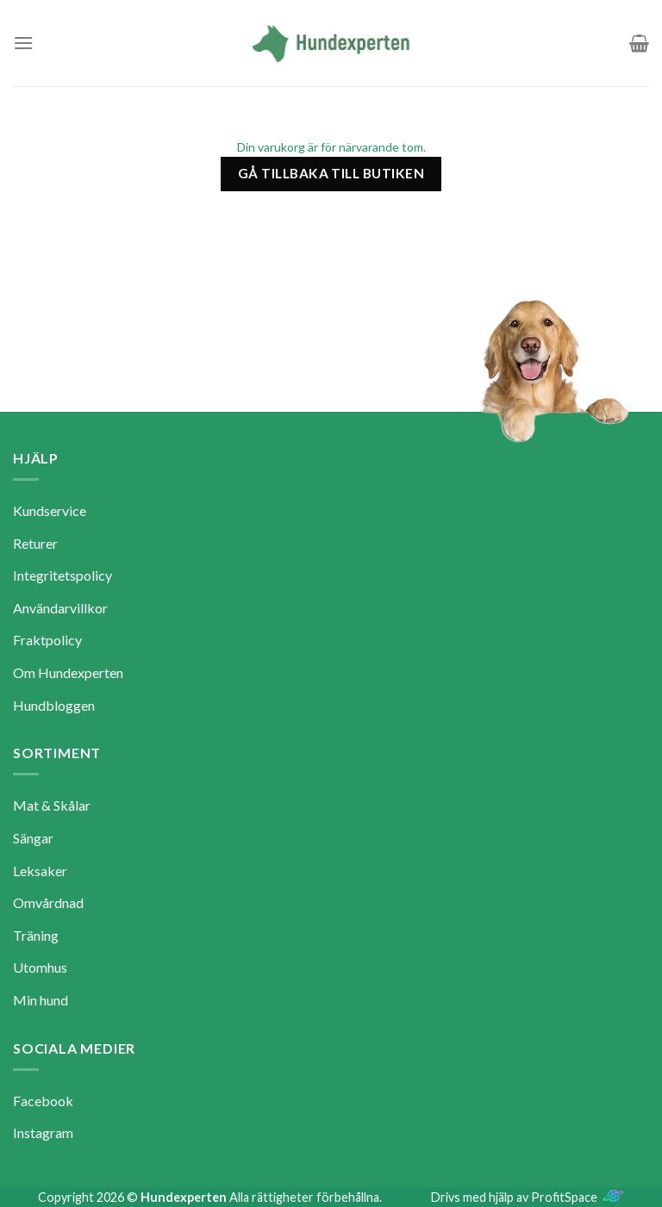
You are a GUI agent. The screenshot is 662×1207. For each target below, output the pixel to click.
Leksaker (40, 870)
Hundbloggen (54, 705)
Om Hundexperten (68, 672)
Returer (35, 543)
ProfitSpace (564, 1197)
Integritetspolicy (62, 575)
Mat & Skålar (52, 805)
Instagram (43, 1132)
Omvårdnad (48, 902)
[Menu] (23, 43)
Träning (36, 935)
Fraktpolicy (47, 639)
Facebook (43, 1100)
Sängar (33, 838)
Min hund (40, 1000)
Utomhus (40, 967)
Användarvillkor (60, 608)
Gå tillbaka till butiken (331, 173)
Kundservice (49, 510)
